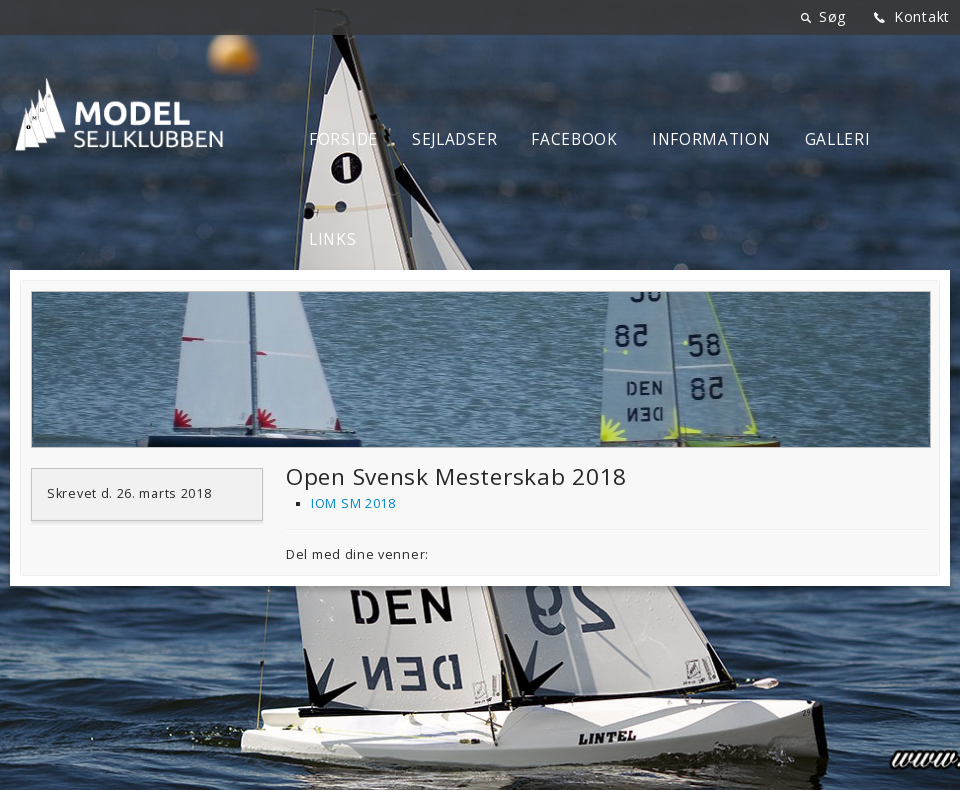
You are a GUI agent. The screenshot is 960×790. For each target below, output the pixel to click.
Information (711, 139)
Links (333, 239)
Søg (832, 16)
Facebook (574, 139)
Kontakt (922, 16)
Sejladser (454, 139)
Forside (343, 139)
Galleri (838, 139)
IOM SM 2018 (353, 503)
